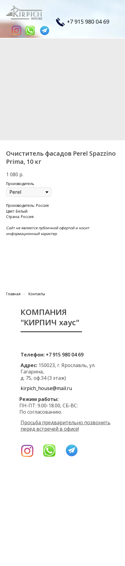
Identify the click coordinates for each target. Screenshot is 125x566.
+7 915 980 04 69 (88, 21)
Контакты (36, 293)
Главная (13, 293)
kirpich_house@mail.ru (46, 388)
